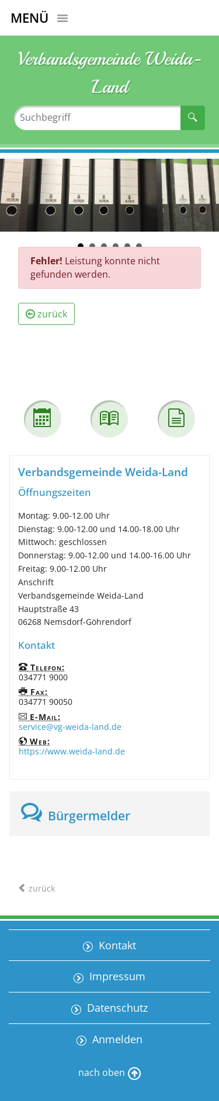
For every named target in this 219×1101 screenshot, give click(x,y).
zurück (46, 313)
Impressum (115, 976)
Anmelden (115, 1039)
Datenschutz (116, 1008)
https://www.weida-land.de (72, 751)
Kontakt (116, 945)
